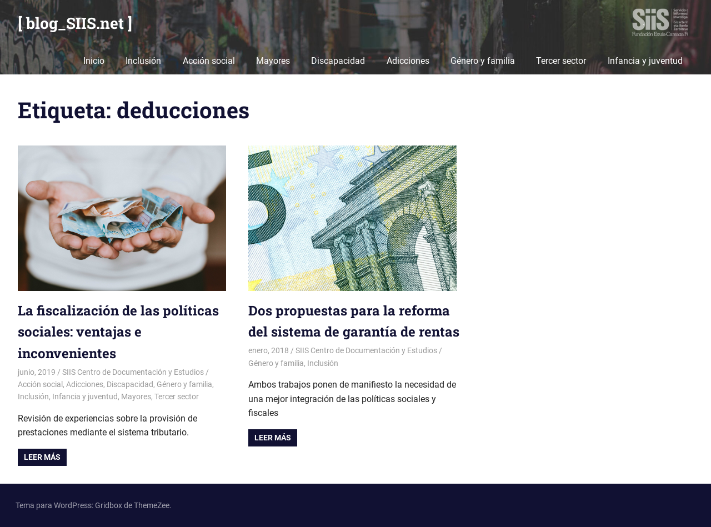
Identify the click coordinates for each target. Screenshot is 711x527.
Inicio (93, 61)
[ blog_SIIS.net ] (75, 23)
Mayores (273, 61)
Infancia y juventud (645, 61)
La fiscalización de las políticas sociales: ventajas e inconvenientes (118, 332)
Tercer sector (561, 61)
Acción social (209, 61)
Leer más (42, 457)
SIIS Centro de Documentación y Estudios (133, 372)
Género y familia (482, 61)
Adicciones (408, 61)
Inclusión (143, 61)
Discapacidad (338, 61)
